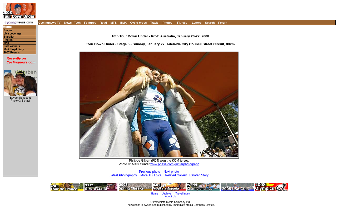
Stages (8, 30)
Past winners (12, 46)
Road (103, 22)
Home (7, 27)
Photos (167, 22)
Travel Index (183, 193)
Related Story (199, 175)
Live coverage (12, 33)
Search (210, 22)
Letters (197, 22)
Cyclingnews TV (49, 22)
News (68, 22)
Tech (77, 22)
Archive (166, 193)
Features (90, 22)
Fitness (182, 22)
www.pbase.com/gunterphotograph (174, 164)
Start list (9, 36)
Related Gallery (176, 175)
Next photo (171, 171)
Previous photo (149, 171)
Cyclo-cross (138, 22)
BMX (123, 22)
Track (154, 22)
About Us (170, 196)
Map (6, 43)
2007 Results (12, 52)
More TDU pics (150, 175)
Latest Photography (123, 175)
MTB (114, 22)
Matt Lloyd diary (14, 49)
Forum (222, 22)
